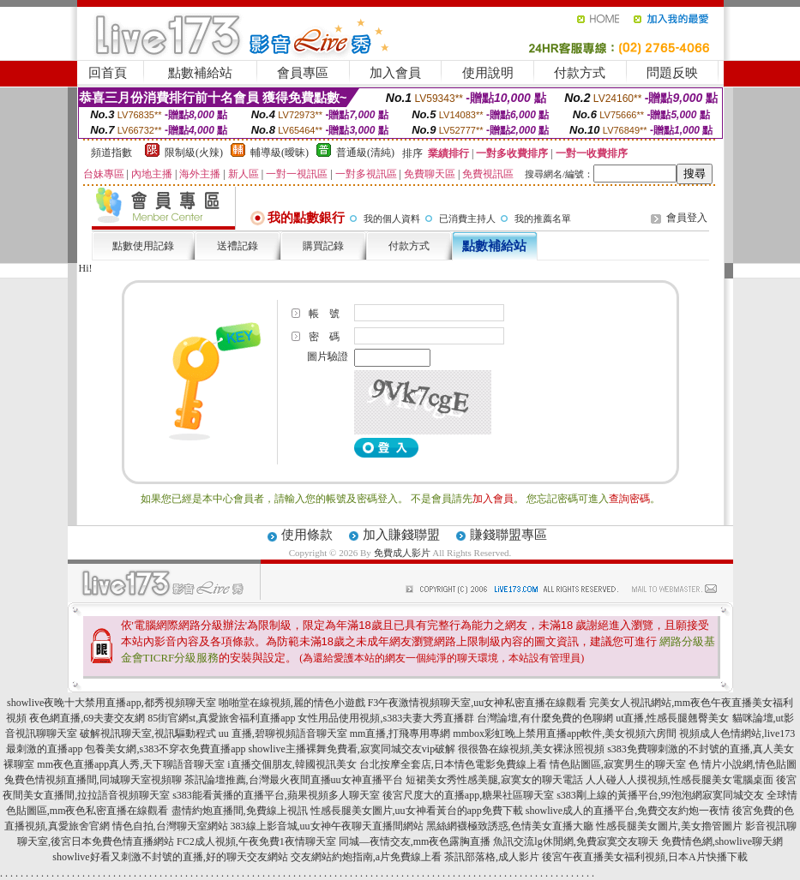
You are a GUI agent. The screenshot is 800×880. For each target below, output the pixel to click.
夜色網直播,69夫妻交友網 (87, 718)
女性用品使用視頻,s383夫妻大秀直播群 (386, 718)
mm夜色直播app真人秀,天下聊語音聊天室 (131, 764)
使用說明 (488, 73)
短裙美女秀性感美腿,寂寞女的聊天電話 (494, 780)
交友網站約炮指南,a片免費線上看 (366, 857)
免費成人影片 (402, 553)
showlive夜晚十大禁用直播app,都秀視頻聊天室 (111, 703)
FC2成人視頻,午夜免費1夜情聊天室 (256, 841)
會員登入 (686, 218)
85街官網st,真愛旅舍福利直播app (221, 718)
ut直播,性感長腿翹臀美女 (672, 718)
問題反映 (672, 73)
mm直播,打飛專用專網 (400, 733)
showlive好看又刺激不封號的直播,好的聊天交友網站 (169, 857)
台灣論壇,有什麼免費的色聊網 (545, 718)
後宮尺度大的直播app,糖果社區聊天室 (468, 795)
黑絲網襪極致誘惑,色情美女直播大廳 (509, 826)
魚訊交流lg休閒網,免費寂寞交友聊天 (575, 841)
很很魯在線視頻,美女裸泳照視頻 (531, 749)
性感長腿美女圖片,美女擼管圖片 (669, 826)
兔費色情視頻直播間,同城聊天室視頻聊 (93, 780)
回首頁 (107, 73)
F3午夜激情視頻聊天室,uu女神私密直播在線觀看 (477, 703)
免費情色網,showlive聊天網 (722, 841)
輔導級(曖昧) (279, 153)
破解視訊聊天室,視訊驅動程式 (148, 733)
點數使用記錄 (143, 246)
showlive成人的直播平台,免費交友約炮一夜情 (628, 811)
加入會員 (395, 73)
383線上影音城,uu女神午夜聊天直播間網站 (327, 826)
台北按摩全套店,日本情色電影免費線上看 (453, 764)
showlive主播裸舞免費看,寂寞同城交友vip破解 (351, 749)
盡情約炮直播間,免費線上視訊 (239, 811)
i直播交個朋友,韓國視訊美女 (291, 764)
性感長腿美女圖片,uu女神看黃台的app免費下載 (416, 811)
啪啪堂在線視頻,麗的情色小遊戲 (292, 703)
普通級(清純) (365, 153)
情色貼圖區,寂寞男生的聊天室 (618, 764)
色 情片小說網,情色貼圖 (743, 764)
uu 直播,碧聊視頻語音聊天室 (283, 733)
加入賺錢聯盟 (401, 535)
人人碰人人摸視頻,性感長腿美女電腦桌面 (679, 780)
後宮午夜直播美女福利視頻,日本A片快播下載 (645, 857)
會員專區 (302, 73)
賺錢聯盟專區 (508, 535)
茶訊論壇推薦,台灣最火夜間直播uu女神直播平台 (293, 780)
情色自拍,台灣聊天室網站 (170, 826)
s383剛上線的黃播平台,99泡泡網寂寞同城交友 (660, 795)
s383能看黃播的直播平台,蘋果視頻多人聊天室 (276, 795)
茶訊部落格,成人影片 (491, 857)
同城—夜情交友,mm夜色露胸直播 (415, 841)
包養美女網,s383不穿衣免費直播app (165, 749)
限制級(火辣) (194, 153)
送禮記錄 (237, 246)
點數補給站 (200, 73)
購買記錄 (323, 246)
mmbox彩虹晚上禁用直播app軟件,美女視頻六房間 (565, 733)
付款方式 (579, 73)
